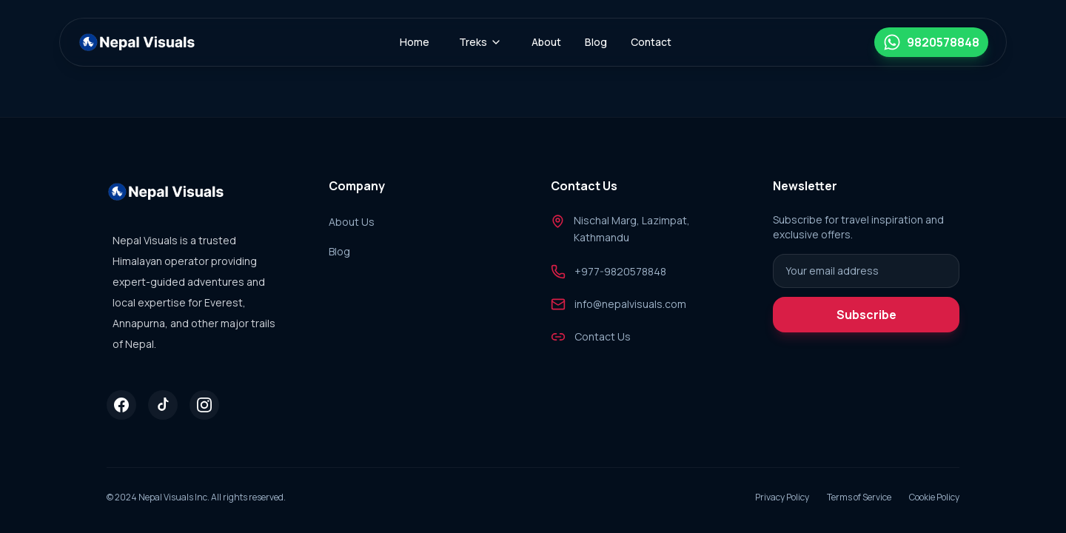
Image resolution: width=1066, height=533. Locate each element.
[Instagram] (204, 405)
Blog (596, 42)
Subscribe (866, 314)
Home (414, 42)
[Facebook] (121, 405)
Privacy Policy (782, 497)
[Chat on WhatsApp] (931, 42)
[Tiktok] (163, 405)
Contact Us (602, 336)
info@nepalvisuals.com (630, 304)
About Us (352, 222)
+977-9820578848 (620, 271)
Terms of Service (859, 497)
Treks (480, 42)
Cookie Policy (934, 497)
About (546, 42)
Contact (651, 42)
